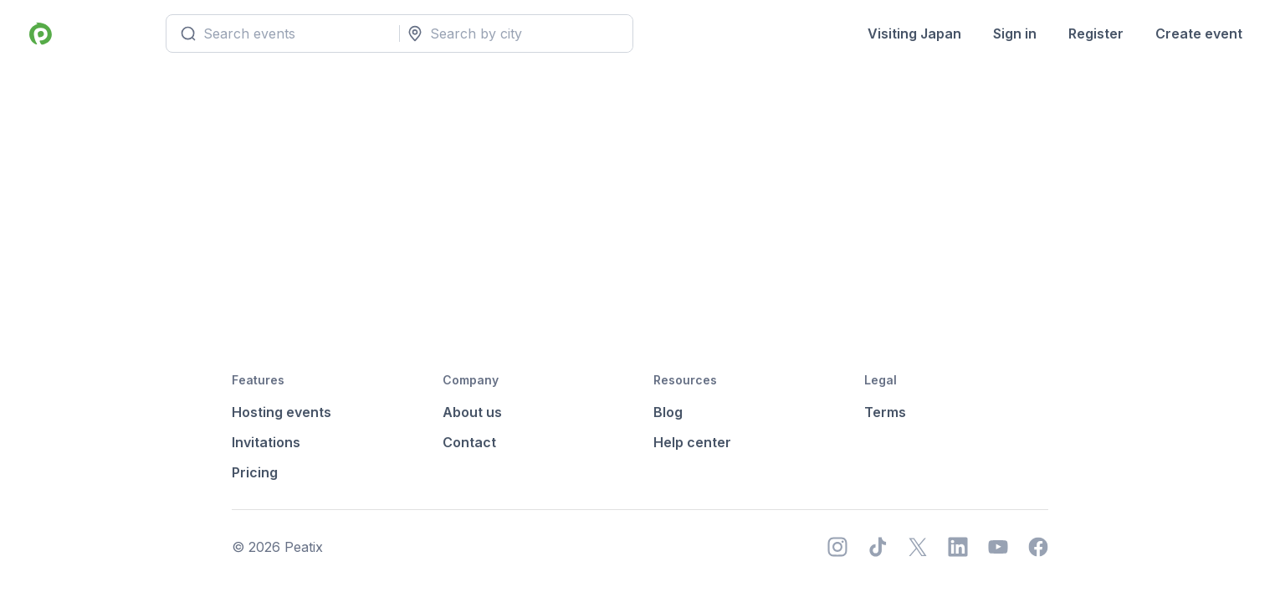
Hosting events (281, 412)
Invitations (266, 442)
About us (472, 412)
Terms (885, 412)
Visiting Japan (914, 33)
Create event (1198, 33)
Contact (469, 442)
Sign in (1015, 33)
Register (1096, 33)
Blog (668, 412)
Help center (692, 442)
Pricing (255, 472)
